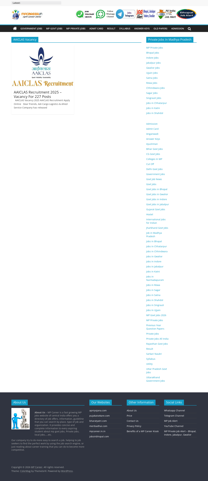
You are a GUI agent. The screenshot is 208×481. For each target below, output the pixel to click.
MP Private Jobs (75, 28)
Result (111, 28)
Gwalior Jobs (153, 67)
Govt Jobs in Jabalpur (157, 204)
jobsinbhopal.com (99, 436)
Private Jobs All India (157, 338)
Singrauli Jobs (153, 98)
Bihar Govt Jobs (154, 148)
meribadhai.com (98, 426)
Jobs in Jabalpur (154, 266)
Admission (177, 28)
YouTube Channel (173, 426)
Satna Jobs (152, 77)
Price (129, 415)
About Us (132, 410)
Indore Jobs (152, 57)
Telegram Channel (174, 415)
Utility (149, 363)
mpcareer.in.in (97, 431)
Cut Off (150, 164)
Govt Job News (154, 179)
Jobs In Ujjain (153, 310)
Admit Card (96, 28)
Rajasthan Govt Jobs (157, 343)
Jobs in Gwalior (154, 256)
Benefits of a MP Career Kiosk (143, 431)
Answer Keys (142, 28)
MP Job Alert (170, 420)
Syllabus (124, 28)
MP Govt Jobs (54, 28)
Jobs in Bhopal (154, 241)
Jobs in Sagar (153, 290)
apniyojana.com (98, 410)
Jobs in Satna (153, 295)
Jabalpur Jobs (153, 62)
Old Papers (160, 28)
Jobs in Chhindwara (157, 251)
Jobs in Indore (153, 261)
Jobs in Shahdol (154, 113)
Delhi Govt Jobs (154, 169)
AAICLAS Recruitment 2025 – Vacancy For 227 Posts (38, 94)
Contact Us (132, 420)
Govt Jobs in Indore (156, 199)
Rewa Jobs (151, 82)
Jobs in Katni (153, 108)
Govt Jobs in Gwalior (157, 194)
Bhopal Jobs (152, 52)
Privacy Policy (134, 426)
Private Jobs (152, 333)
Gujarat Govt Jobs (155, 209)
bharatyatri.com (98, 420)
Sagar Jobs (152, 92)
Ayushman (152, 143)
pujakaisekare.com (99, 415)
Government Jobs (31, 28)
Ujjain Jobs (152, 72)
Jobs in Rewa (153, 285)
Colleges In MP (154, 159)
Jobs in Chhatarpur (156, 103)
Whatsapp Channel (174, 410)
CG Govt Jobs (153, 154)
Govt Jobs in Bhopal (156, 189)
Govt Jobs (151, 184)
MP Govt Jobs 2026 (156, 315)
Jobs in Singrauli (155, 305)
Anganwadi (152, 133)
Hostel (149, 214)
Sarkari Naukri (154, 353)
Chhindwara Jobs (155, 87)
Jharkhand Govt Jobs (157, 227)
